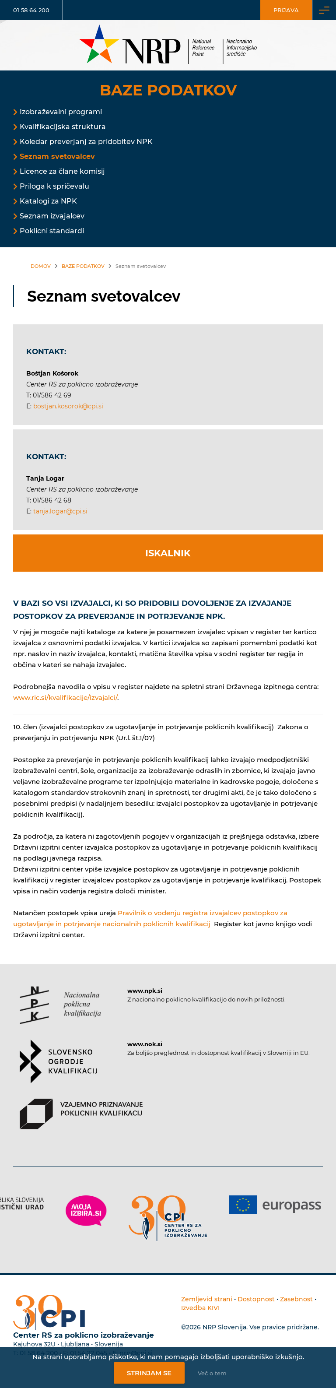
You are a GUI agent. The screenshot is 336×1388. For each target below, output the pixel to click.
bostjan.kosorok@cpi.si (68, 406)
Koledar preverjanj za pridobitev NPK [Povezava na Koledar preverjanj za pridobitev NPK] (86, 141)
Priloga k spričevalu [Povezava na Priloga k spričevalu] (54, 186)
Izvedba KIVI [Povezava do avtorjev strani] (200, 1308)
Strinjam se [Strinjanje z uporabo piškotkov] (149, 1373)
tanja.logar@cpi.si (60, 511)
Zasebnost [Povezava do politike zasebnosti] (296, 1299)
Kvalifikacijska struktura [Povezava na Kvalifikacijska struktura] (63, 127)
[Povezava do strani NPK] (60, 1013)
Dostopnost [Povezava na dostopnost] (256, 1299)
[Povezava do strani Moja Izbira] (86, 1211)
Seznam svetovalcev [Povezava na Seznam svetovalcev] (57, 156)
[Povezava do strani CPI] (168, 1218)
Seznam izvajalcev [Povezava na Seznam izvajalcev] (52, 216)
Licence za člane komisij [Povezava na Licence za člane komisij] (62, 171)
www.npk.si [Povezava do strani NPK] (144, 990)
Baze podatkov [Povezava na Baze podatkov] (83, 266)
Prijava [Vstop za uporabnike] (286, 10)
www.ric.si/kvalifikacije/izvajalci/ (65, 697)
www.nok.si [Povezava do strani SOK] (144, 1043)
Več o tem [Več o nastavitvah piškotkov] (212, 1373)
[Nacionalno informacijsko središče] (168, 45)
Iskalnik (168, 553)
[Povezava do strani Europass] (275, 1204)
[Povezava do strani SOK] (58, 1069)
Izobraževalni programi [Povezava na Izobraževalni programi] (61, 112)
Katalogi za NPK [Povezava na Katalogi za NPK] (48, 201)
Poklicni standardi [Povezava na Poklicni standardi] (52, 231)
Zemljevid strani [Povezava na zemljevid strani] (206, 1299)
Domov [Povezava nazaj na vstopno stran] (41, 266)
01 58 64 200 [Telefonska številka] (31, 10)
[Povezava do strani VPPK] (81, 1122)
